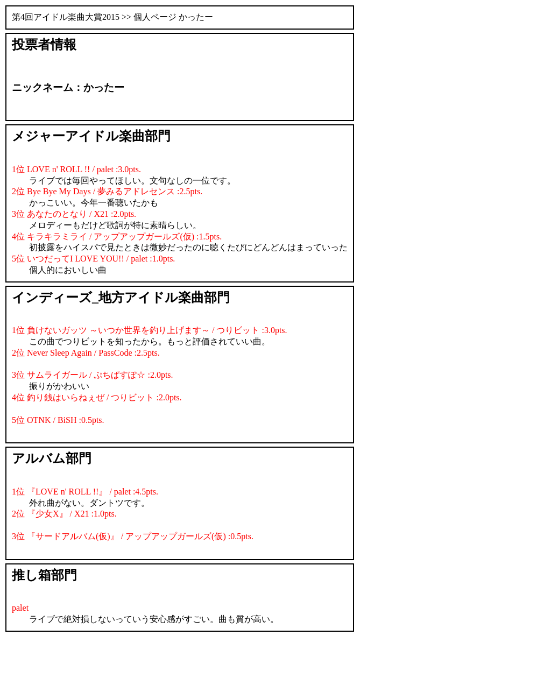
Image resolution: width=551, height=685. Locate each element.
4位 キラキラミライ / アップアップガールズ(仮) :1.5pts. (117, 236)
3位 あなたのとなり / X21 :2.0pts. (74, 213)
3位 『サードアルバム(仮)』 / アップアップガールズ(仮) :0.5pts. (132, 536)
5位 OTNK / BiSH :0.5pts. (58, 420)
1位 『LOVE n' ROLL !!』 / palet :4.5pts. (85, 491)
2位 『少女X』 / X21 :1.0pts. (64, 513)
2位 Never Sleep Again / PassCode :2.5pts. (86, 352)
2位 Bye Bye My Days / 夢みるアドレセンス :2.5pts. (107, 191)
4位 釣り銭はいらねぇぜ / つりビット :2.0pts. (97, 397)
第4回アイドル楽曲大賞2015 (65, 17)
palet (20, 607)
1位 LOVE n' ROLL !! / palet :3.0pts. (76, 169)
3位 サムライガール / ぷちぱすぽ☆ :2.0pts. (92, 374)
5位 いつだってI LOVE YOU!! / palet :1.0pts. (93, 258)
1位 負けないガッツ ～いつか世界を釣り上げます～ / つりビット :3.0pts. (149, 330)
